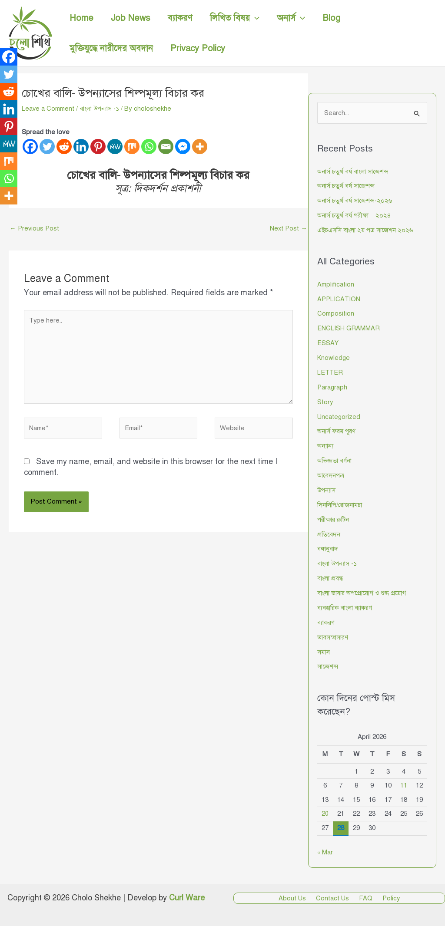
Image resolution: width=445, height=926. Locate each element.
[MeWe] (115, 146)
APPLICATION (339, 299)
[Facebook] (30, 146)
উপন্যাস (327, 489)
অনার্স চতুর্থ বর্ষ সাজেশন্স (346, 186)
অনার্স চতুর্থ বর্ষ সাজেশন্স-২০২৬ (356, 201)
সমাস (323, 651)
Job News (130, 18)
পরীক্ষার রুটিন (334, 519)
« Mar (325, 850)
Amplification (336, 284)
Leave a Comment (49, 108)
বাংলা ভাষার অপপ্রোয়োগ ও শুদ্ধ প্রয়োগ (364, 592)
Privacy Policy (197, 48)
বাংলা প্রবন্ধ (330, 577)
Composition (336, 313)
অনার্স (291, 18)
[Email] (165, 146)
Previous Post (35, 228)
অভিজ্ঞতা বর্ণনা (335, 460)
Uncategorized (339, 416)
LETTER (330, 372)
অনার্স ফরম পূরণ (337, 431)
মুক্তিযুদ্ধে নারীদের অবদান (111, 48)
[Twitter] (47, 146)
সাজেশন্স (328, 665)
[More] (199, 146)
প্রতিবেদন (329, 533)
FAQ (365, 897)
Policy (387, 897)
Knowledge (333, 358)
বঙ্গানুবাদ (328, 548)
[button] (254, 18)
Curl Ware (187, 896)
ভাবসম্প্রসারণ (333, 636)
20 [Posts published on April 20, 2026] (325, 812)
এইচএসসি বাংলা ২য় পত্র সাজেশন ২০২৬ (366, 230)
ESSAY (328, 343)
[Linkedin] (81, 146)
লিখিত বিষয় (234, 18)
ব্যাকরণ (180, 18)
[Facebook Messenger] (182, 146)
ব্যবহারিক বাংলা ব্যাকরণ (346, 606)
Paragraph (332, 387)
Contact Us (334, 897)
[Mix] (131, 146)
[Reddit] (64, 146)
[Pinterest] (98, 146)
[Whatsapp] (148, 146)
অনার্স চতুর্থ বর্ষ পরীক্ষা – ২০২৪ (355, 216)
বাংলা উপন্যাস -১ (103, 108)
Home (81, 18)
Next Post (287, 228)
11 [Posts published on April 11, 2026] (403, 784)
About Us (296, 897)
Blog (331, 18)
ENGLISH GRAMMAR (349, 328)
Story (325, 401)
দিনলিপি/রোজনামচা (340, 504)
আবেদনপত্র (331, 475)
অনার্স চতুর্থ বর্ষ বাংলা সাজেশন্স (354, 171)
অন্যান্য (326, 445)
